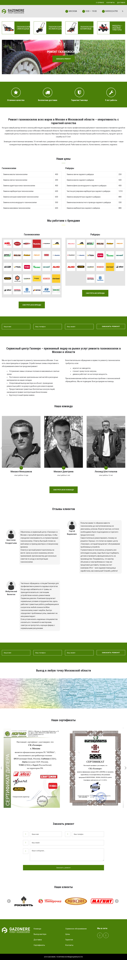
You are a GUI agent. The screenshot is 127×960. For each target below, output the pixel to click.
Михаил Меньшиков (21, 471)
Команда (37, 929)
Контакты (69, 945)
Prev (9, 901)
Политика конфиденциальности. (69, 957)
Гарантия (69, 940)
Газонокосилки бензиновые (87, 28)
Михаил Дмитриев (63, 471)
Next (117, 901)
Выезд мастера (40, 934)
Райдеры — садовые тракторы (117, 28)
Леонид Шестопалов (106, 471)
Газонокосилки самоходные (24, 28)
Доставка (38, 940)
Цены (67, 934)
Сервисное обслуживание (76, 929)
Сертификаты (39, 945)
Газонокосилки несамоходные (56, 28)
